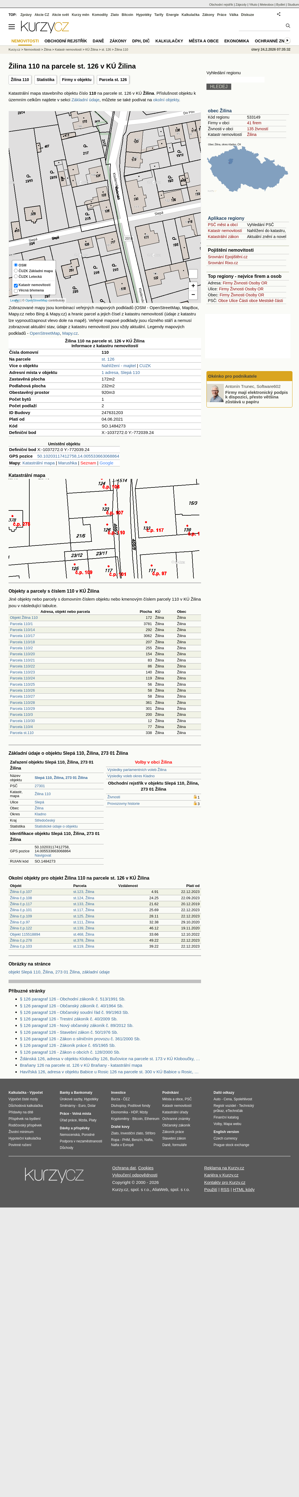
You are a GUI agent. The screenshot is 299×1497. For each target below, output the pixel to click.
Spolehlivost (243, 1099)
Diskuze (247, 15)
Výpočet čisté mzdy (23, 1099)
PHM (126, 1140)
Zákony (208, 15)
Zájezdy (241, 4)
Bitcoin (127, 15)
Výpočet (36, 1093)
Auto (217, 1099)
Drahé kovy (120, 1127)
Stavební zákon (174, 1138)
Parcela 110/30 (22, 721)
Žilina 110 (20, 79)
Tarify (158, 15)
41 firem (254, 123)
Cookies (145, 1167)
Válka (233, 15)
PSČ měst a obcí (223, 224)
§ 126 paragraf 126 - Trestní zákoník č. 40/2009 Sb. (69, 1018)
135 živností (257, 129)
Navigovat (43, 855)
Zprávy (26, 15)
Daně (98, 41)
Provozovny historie (123, 803)
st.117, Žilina (83, 910)
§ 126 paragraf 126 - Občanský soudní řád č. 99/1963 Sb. (74, 1012)
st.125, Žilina (83, 916)
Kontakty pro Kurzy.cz (224, 1182)
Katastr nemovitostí (225, 230)
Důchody (66, 1148)
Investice (118, 1093)
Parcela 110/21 (22, 660)
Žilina (39, 808)
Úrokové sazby (71, 1099)
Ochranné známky (275, 41)
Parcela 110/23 (22, 672)
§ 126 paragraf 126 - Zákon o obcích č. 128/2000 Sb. (70, 1052)
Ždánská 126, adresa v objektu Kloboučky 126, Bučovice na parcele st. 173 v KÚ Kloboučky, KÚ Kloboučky (110, 1058)
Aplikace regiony (226, 218)
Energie (172, 15)
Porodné (88, 1135)
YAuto (253, 4)
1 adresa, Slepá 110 (121, 372)
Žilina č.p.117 (21, 904)
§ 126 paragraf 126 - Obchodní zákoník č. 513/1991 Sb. (72, 998)
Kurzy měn (80, 15)
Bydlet (280, 4)
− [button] (193, 295)
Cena (228, 1099)
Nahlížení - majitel (119, 365)
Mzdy (144, 1112)
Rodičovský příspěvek (25, 1125)
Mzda (83, 1120)
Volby (218, 1124)
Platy (93, 1120)
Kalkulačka (191, 15)
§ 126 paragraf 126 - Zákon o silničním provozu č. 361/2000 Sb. (80, 1038)
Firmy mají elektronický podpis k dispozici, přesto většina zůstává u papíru (256, 397)
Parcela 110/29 (22, 708)
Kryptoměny (120, 1119)
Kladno (40, 814)
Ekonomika (236, 41)
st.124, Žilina (83, 898)
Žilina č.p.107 (21, 892)
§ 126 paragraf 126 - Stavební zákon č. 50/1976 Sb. (69, 1032)
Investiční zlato (131, 1133)
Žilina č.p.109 (21, 916)
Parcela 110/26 (22, 690)
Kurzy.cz (14, 49)
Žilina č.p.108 (21, 898)
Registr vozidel (225, 1106)
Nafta (148, 1140)
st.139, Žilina (83, 928)
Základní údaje (85, 99)
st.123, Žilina (83, 892)
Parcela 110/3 (21, 714)
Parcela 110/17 (22, 636)
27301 (40, 786)
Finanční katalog (226, 1117)
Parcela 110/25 (22, 684)
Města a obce (204, 41)
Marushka (67, 462)
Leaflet (15, 300)
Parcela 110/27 (22, 696)
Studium (293, 4)
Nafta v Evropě (122, 1145)
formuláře (179, 1145)
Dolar (91, 1106)
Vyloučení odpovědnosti (134, 1175)
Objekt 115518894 (25, 934)
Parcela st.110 (22, 733)
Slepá (39, 802)
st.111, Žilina (83, 922)
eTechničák (234, 1111)
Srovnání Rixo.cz (223, 262)
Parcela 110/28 (22, 702)
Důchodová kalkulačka (26, 1106)
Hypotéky (143, 15)
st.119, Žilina (83, 946)
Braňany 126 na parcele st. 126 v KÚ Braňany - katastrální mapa (81, 1065)
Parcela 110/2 (21, 648)
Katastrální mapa (38, 462)
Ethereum (151, 1119)
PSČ (188, 1099)
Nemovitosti (32, 49)
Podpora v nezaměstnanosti (81, 1141)
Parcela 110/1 (21, 624)
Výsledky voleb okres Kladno (131, 776)
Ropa (115, 1140)
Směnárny (67, 1106)
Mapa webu (232, 1124)
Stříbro (150, 1133)
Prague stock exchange (231, 1145)
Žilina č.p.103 (21, 946)
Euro (81, 1106)
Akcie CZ (41, 15)
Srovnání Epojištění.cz (227, 257)
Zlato (115, 15)
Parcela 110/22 (22, 666)
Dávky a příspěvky (75, 1128)
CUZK (145, 365)
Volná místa (81, 1114)
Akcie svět (60, 15)
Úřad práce (68, 1120)
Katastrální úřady (175, 1112)
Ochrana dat (124, 1167)
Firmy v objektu (76, 79)
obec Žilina (220, 110)
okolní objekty (166, 99)
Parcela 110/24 (22, 678)
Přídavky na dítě (21, 1112)
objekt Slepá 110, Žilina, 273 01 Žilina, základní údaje (59, 971)
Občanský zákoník (176, 1125)
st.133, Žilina (83, 904)
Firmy (228, 283)
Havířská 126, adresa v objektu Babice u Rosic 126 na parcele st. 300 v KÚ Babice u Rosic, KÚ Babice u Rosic (110, 1071)
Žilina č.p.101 (21, 910)
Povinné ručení (20, 1145)
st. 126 (108, 359)
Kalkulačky (169, 41)
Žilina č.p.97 (20, 922)
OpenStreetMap (36, 300)
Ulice (233, 300)
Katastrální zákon (223, 236)
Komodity (100, 15)
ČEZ (126, 1099)
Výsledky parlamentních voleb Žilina (136, 770)
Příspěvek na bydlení (24, 1119)
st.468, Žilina (83, 934)
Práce (222, 15)
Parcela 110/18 (22, 642)
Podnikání (170, 1093)
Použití (210, 1189)
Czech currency (225, 1138)
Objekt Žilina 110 (24, 617)
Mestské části (271, 300)
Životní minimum (21, 1132)
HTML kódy (244, 1189)
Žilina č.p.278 (21, 940)
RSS (225, 1189)
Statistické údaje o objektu (56, 826)
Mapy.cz (70, 333)
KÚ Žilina (91, 49)
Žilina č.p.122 (21, 928)
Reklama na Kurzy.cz (224, 1167)
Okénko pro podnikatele (232, 376)
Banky (65, 1093)
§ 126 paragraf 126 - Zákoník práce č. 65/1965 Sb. (68, 1045)
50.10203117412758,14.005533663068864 (78, 456)
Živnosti (113, 797)
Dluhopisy (118, 1106)
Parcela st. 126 (113, 79)
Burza (115, 1099)
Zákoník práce (173, 1132)
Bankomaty (83, 1093)
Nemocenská (70, 1135)
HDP (134, 1112)
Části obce (248, 300)
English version (226, 1132)
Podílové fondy (139, 1106)
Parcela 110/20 (22, 654)
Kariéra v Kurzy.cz (221, 1175)
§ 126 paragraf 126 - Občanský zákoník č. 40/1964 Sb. (72, 1005)
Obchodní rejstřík (221, 4)
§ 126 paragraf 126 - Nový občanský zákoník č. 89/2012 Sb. (77, 1025)
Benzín (137, 1140)
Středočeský (45, 820)
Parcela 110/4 (21, 727)
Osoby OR (258, 283)
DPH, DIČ (141, 41)
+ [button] (193, 286)
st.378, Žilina (83, 940)
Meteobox (267, 4)
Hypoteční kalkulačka (25, 1138)
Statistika (45, 79)
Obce (223, 300)
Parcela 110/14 (22, 630)
